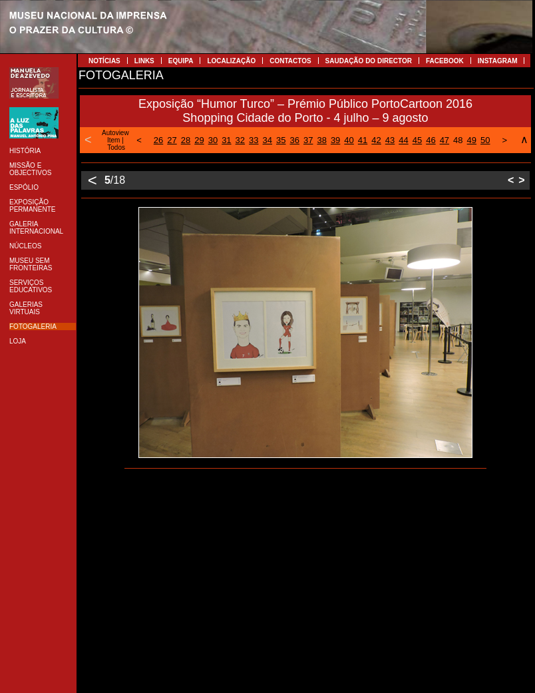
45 (417, 140)
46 (430, 140)
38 (321, 140)
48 (457, 140)
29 (199, 140)
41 (362, 140)
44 (403, 140)
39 (335, 140)
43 (390, 140)
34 (267, 140)
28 (185, 140)
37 (308, 140)
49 (471, 140)
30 (213, 140)
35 (280, 140)
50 (485, 140)
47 (444, 140)
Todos (116, 147)
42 (376, 140)
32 (240, 140)
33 (253, 140)
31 (226, 140)
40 (348, 140)
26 (158, 140)
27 (171, 140)
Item (113, 140)
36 (294, 140)
